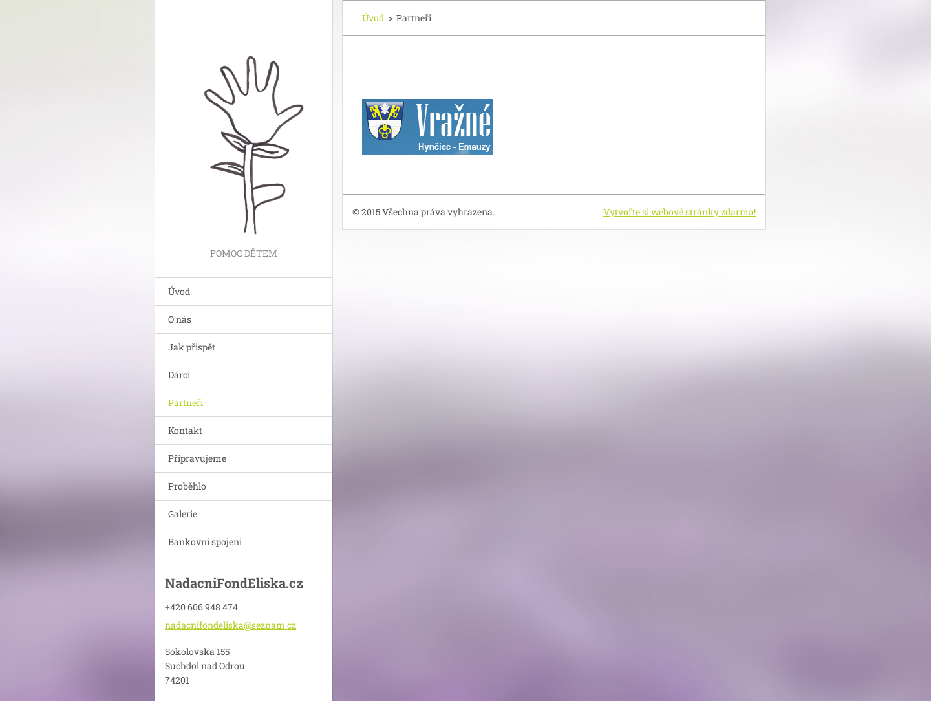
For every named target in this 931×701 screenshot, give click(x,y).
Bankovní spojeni (205, 541)
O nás (179, 319)
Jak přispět (191, 347)
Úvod (179, 291)
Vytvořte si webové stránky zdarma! (679, 212)
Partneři (185, 402)
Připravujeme (197, 458)
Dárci (179, 375)
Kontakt (185, 430)
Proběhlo (187, 486)
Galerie (182, 514)
